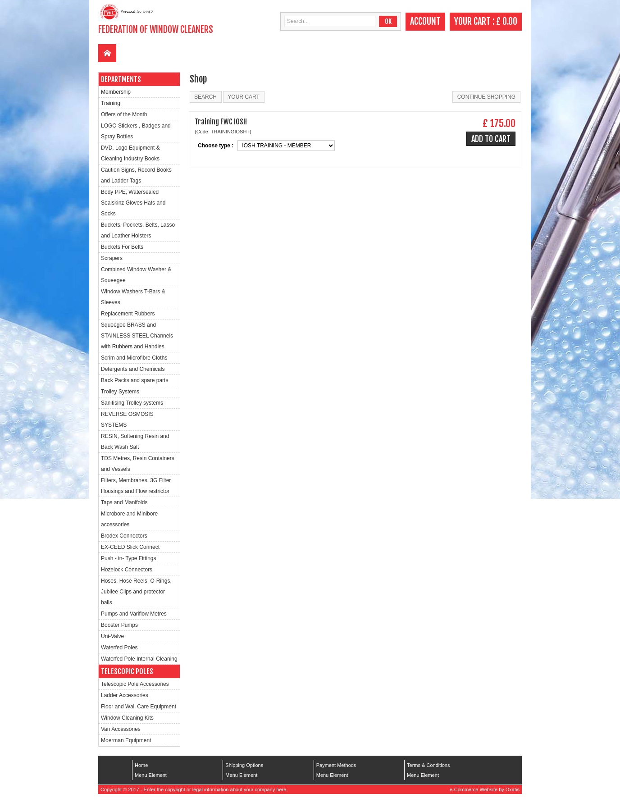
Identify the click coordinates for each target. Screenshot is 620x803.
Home (141, 765)
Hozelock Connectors (126, 569)
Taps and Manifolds (124, 502)
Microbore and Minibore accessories (129, 519)
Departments (121, 79)
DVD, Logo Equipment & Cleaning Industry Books (130, 153)
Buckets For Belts (122, 247)
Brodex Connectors (124, 536)
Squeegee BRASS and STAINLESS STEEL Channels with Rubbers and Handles (137, 336)
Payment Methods (336, 765)
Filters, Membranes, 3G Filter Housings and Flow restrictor (136, 485)
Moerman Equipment (126, 740)
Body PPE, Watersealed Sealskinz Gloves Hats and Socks (133, 203)
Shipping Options (244, 765)
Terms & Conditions (428, 765)
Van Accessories (121, 729)
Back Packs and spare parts (134, 380)
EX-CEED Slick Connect (130, 547)
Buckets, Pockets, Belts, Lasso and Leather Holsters (138, 230)
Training (110, 103)
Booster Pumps (119, 625)
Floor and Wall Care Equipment (138, 706)
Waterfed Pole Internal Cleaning (139, 659)
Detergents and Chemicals (132, 369)
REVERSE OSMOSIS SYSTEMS (127, 419)
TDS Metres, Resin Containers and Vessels (137, 463)
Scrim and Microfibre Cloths (134, 358)
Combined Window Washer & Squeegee (136, 274)
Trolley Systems (120, 391)
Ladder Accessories (124, 695)
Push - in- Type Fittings (128, 558)
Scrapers (112, 258)
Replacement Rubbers (128, 313)
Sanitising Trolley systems (132, 403)
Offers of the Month (124, 114)
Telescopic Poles (127, 671)
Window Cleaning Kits (127, 718)
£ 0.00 (506, 21)
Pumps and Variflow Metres (134, 614)
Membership (116, 92)
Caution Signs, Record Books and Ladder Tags (136, 175)
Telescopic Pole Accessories (135, 684)
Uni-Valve (112, 636)
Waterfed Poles (119, 647)
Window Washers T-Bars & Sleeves (133, 297)
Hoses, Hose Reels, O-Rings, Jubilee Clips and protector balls (136, 592)
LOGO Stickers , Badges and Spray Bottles (136, 131)
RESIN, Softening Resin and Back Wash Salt (135, 441)
